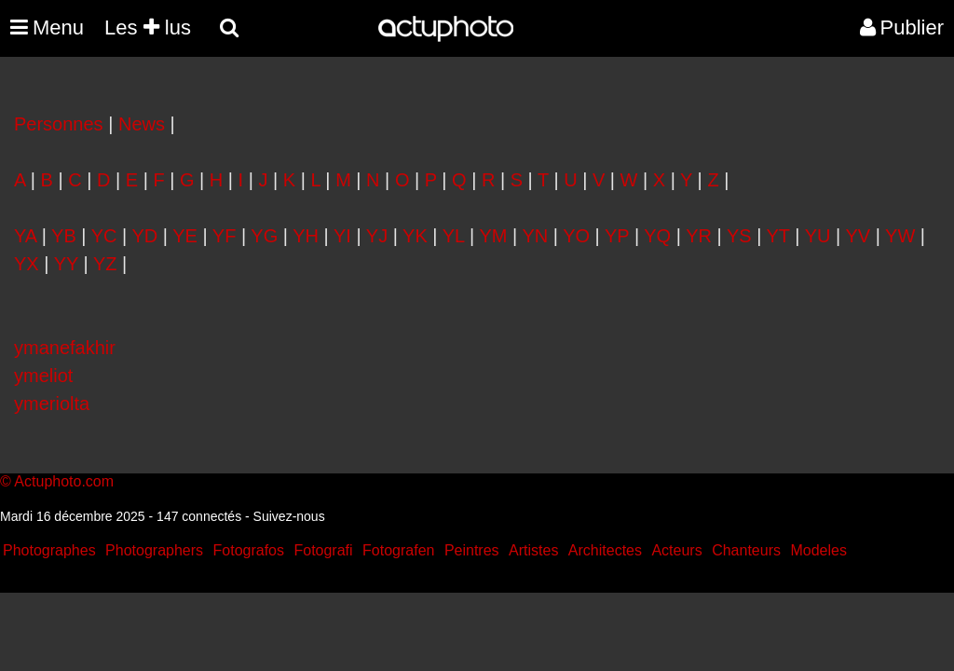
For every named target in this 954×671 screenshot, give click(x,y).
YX (26, 263)
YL (454, 236)
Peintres (471, 550)
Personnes (58, 124)
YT (778, 236)
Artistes (533, 550)
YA (25, 236)
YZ (105, 263)
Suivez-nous (289, 516)
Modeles (818, 550)
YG (264, 236)
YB (63, 236)
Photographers (154, 550)
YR (699, 236)
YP (617, 236)
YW (900, 236)
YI (342, 236)
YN (535, 236)
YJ (377, 236)
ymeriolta (51, 403)
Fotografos (248, 550)
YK (415, 236)
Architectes (605, 550)
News (141, 124)
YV (857, 236)
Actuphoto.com (64, 481)
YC (104, 236)
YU (818, 236)
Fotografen (398, 550)
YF (224, 236)
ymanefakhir (65, 347)
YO (576, 236)
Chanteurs (746, 550)
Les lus (147, 27)
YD (144, 236)
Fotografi (322, 550)
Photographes (49, 550)
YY (66, 263)
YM (493, 236)
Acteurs (676, 550)
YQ (657, 236)
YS (739, 236)
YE (185, 236)
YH (306, 236)
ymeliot (43, 375)
